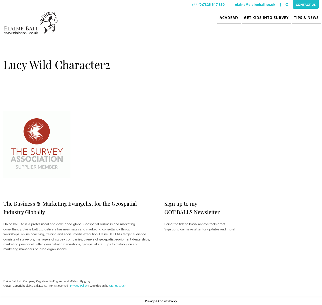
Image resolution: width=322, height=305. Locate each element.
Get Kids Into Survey (266, 17)
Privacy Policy (79, 285)
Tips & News (306, 17)
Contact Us (304, 5)
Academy (229, 17)
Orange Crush (117, 285)
